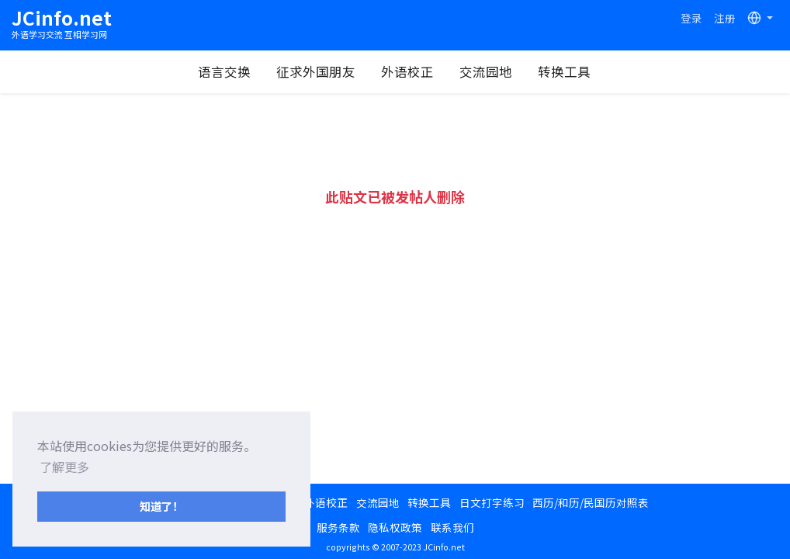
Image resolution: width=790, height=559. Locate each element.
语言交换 (224, 71)
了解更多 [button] (64, 466)
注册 (725, 18)
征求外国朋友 (315, 71)
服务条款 (338, 527)
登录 (691, 18)
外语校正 (407, 71)
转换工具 (564, 71)
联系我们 (452, 527)
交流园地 (485, 71)
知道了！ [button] (161, 506)
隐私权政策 (395, 527)
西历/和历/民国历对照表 (590, 502)
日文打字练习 (492, 502)
